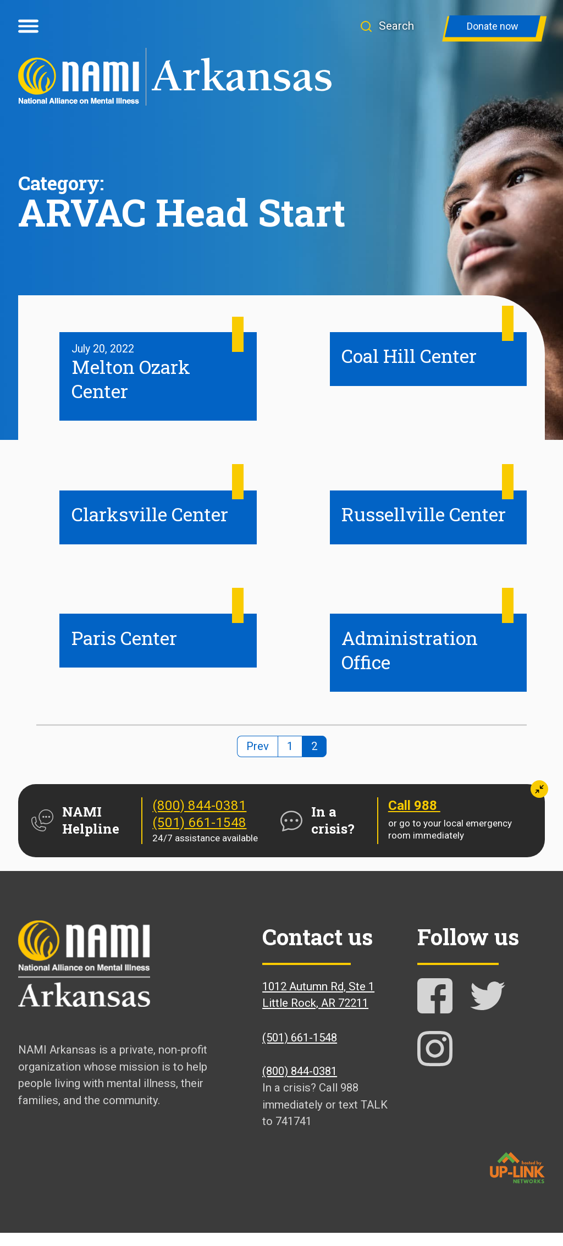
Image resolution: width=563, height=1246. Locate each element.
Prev (257, 759)
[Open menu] (28, 26)
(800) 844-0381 (199, 818)
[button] (396, 26)
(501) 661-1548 (199, 835)
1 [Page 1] (290, 759)
